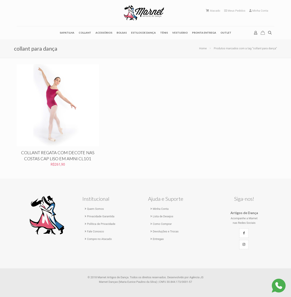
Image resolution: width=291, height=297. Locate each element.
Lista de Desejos (163, 216)
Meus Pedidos (235, 10)
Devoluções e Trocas (165, 231)
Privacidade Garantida (100, 216)
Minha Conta (258, 10)
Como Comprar (162, 223)
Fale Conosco (95, 231)
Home (203, 48)
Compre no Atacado (99, 239)
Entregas (158, 239)
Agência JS (196, 277)
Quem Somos (95, 208)
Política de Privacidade (101, 223)
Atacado (213, 10)
